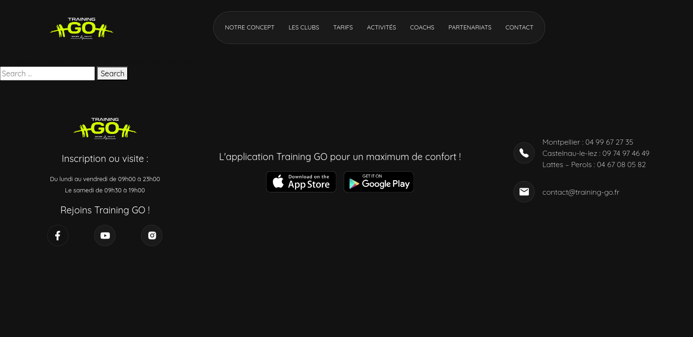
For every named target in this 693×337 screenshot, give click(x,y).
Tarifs (343, 27)
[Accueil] (82, 26)
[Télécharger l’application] (301, 181)
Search (112, 73)
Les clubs (304, 27)
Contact (519, 27)
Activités (381, 27)
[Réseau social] (58, 235)
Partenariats (469, 27)
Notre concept (249, 27)
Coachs (422, 27)
